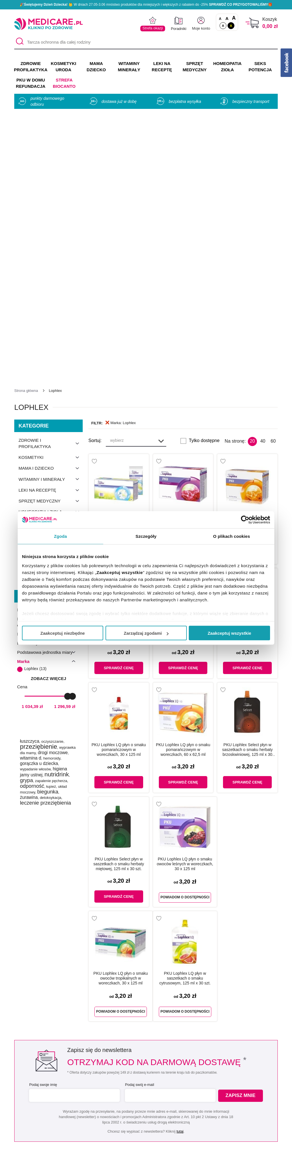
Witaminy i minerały (51, 257)
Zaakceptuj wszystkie (229, 633)
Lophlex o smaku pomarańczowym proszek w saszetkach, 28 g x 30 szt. (247, 299)
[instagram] (151, 1037)
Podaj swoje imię (42, 862)
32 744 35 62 (188, 1012)
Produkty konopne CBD (51, 325)
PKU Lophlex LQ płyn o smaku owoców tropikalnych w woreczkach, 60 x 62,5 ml (183, 413)
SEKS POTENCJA (260, 66)
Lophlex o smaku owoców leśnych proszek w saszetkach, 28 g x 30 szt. (183, 299)
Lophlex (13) (35, 446)
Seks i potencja (51, 300)
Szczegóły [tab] (145, 536)
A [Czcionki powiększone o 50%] (227, 18)
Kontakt (81, 1083)
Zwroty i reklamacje (93, 1116)
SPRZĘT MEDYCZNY (194, 66)
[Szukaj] (18, 42)
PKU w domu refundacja (48, 356)
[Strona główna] (26, 168)
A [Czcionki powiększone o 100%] (234, 18)
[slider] (67, 474)
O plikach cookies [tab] (231, 536)
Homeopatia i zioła (51, 289)
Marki (143, 1083)
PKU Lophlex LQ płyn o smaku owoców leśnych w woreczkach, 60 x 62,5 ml (247, 413)
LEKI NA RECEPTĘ (162, 66)
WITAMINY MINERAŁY (129, 66)
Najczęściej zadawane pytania (167, 1124)
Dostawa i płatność (156, 1108)
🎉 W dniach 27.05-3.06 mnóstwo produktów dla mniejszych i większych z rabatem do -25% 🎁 (146, 5)
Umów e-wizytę (165, 959)
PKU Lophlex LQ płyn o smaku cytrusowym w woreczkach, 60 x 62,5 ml (119, 413)
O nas (79, 1074)
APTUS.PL (224, 1148)
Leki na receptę (51, 267)
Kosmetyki (51, 235)
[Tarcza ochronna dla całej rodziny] (146, 42)
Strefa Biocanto (64, 83)
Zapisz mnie (242, 873)
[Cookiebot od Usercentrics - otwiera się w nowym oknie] (245, 520)
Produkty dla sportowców (51, 342)
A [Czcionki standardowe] (220, 19)
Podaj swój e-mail (138, 862)
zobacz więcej (48, 456)
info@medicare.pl (188, 1019)
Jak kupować (150, 1099)
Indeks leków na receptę (162, 1091)
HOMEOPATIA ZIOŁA (227, 66)
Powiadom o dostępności (185, 674)
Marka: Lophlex (121, 200)
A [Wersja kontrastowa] (231, 25)
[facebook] (138, 1037)
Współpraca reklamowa (97, 1108)
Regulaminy (85, 1091)
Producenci (148, 1074)
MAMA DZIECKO (96, 66)
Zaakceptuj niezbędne (62, 633)
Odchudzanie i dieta (51, 311)
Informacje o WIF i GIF (238, 1083)
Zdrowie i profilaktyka (51, 221)
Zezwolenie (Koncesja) (239, 1074)
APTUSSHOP (146, 1148)
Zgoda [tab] (60, 536)
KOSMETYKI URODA (63, 66)
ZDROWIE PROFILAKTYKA (30, 66)
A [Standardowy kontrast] (223, 25)
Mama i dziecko (51, 246)
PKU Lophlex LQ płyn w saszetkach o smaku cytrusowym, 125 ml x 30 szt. (185, 756)
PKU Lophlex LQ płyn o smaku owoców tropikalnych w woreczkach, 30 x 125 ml (121, 756)
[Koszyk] (252, 23)
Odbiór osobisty (153, 1116)
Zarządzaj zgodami (146, 633)
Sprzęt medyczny (51, 278)
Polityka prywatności (94, 1099)
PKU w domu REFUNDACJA (30, 83)
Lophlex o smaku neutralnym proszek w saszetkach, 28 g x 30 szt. (119, 299)
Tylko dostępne (204, 218)
